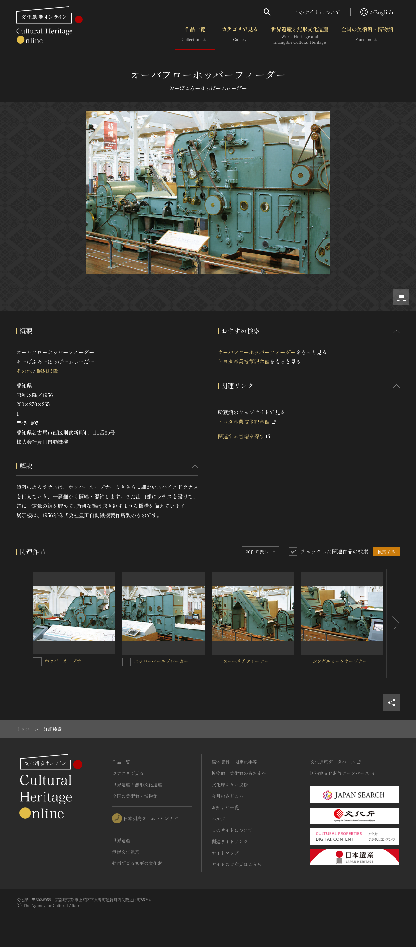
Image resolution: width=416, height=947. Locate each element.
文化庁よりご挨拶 (230, 784)
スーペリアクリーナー (246, 661)
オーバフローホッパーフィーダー (257, 352)
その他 (24, 371)
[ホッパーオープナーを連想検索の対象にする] (37, 661)
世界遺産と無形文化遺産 (299, 35)
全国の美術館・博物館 (367, 35)
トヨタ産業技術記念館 (244, 361)
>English (376, 12)
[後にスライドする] (393, 624)
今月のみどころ (227, 796)
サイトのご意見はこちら (237, 864)
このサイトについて (317, 12)
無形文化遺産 (125, 852)
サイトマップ (225, 853)
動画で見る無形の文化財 (137, 863)
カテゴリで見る (240, 35)
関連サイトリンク (230, 841)
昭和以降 (47, 371)
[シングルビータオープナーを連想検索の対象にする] (305, 662)
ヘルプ (218, 818)
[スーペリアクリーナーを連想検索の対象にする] (216, 662)
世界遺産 (121, 840)
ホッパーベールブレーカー (161, 661)
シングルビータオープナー (339, 661)
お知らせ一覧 (225, 807)
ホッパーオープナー (65, 660)
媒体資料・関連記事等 (234, 762)
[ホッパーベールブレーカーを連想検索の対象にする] (126, 662)
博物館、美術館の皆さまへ (239, 773)
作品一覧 (195, 35)
